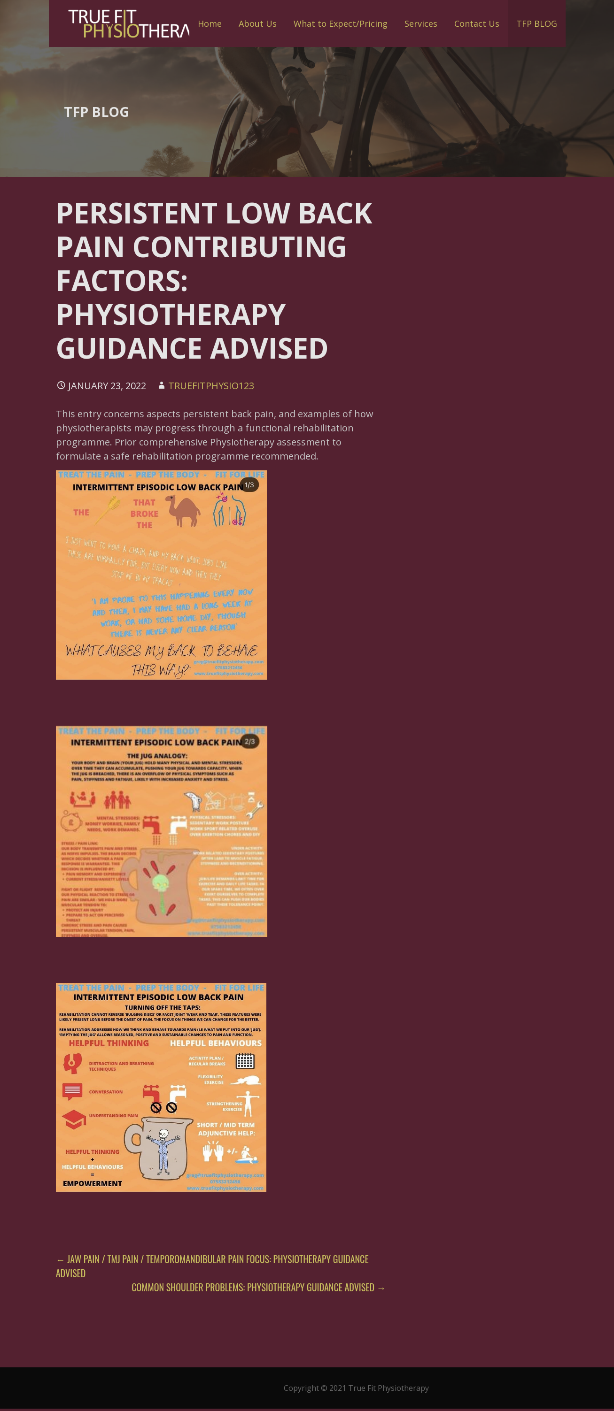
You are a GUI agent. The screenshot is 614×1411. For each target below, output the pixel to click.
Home (210, 23)
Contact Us (476, 23)
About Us (258, 23)
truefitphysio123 (211, 385)
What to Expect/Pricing (341, 23)
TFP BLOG (536, 23)
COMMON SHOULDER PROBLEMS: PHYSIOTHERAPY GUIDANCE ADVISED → (259, 1287)
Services (420, 23)
